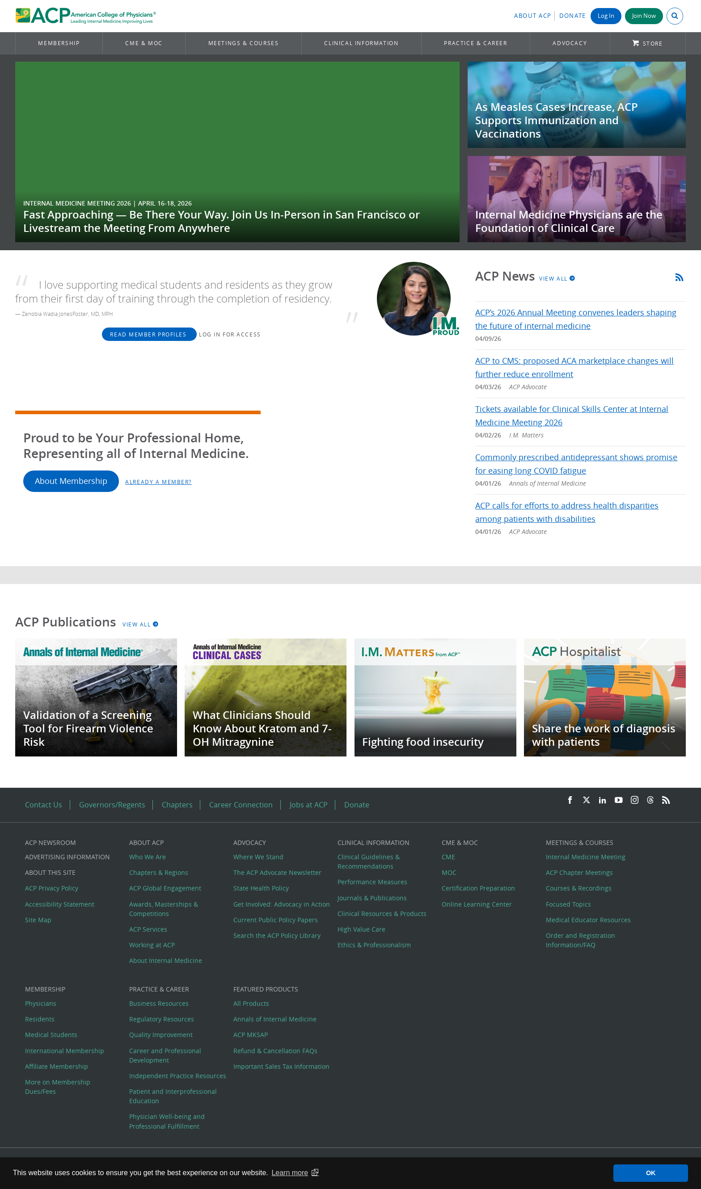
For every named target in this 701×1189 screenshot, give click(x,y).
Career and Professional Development (165, 1055)
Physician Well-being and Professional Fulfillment (167, 1121)
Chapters (177, 805)
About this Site (50, 872)
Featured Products (265, 989)
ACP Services (148, 929)
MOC (449, 872)
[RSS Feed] (666, 800)
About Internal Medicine (165, 960)
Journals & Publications (372, 898)
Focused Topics (568, 904)
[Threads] (650, 800)
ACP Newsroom (50, 842)
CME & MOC (143, 43)
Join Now (644, 16)
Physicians (40, 1003)
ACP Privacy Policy (51, 888)
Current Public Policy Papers (275, 920)
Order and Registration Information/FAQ (580, 940)
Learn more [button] (289, 1172)
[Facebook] (570, 800)
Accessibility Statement (59, 904)
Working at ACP (152, 945)
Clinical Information (361, 43)
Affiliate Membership (56, 1066)
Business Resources (159, 1003)
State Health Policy (261, 888)
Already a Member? (158, 481)
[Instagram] (635, 800)
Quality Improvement (161, 1034)
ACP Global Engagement (165, 888)
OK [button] (651, 1172)
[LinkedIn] (603, 800)
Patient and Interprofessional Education (173, 1096)
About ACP (533, 16)
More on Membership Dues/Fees (57, 1087)
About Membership (71, 481)
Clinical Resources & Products (382, 913)
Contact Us (43, 805)
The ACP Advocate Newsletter (277, 872)
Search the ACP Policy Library (277, 935)
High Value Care (361, 929)
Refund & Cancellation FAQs (275, 1050)
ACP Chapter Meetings (579, 872)
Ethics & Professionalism (374, 945)
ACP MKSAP (250, 1034)
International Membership (64, 1050)
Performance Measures (372, 882)
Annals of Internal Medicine (275, 1019)
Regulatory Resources (161, 1019)
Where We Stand (258, 857)
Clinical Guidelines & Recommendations (369, 861)
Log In (606, 16)
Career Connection (241, 805)
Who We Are (147, 857)
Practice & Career (475, 43)
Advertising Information (67, 857)
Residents (40, 1019)
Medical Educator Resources (588, 920)
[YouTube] (619, 800)
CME (448, 857)
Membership (59, 43)
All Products (251, 1003)
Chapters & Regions (158, 872)
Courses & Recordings (579, 888)
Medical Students (51, 1034)
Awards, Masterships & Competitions (163, 909)
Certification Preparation (478, 888)
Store (653, 43)
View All (557, 278)
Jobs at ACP (309, 805)
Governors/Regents (112, 805)
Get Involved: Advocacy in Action (281, 904)
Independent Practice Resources (177, 1075)
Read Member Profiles (149, 334)
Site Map (38, 920)
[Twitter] (587, 800)
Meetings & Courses (243, 43)
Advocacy (570, 43)
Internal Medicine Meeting (585, 857)
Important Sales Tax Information (281, 1066)
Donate (572, 16)
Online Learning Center (477, 904)
